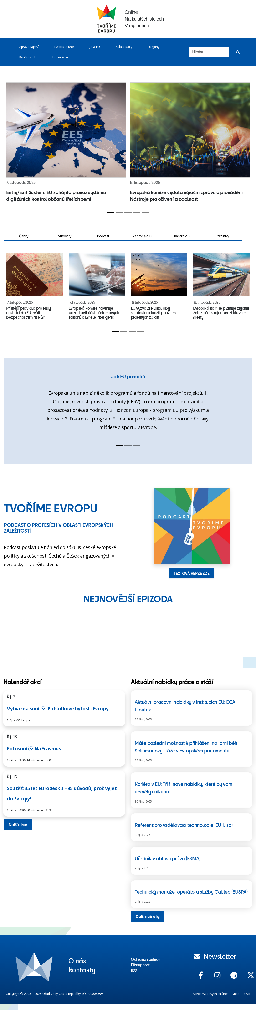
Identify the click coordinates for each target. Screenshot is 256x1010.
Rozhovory (63, 236)
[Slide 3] (128, 213)
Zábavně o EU (143, 236)
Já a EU (95, 46)
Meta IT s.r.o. (241, 993)
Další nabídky (148, 916)
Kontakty (82, 969)
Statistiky (222, 236)
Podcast (103, 236)
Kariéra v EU (27, 57)
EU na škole (60, 57)
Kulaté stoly (123, 46)
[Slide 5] (145, 213)
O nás (77, 960)
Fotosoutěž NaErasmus (34, 748)
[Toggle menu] (39, 47)
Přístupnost (140, 965)
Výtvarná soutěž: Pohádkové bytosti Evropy (57, 708)
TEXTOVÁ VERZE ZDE (192, 573)
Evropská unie (64, 46)
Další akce (18, 824)
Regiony (153, 46)
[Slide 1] (110, 213)
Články (23, 236)
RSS (134, 970)
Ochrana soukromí (146, 959)
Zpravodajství (29, 46)
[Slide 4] (136, 213)
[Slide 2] (119, 213)
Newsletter (215, 956)
